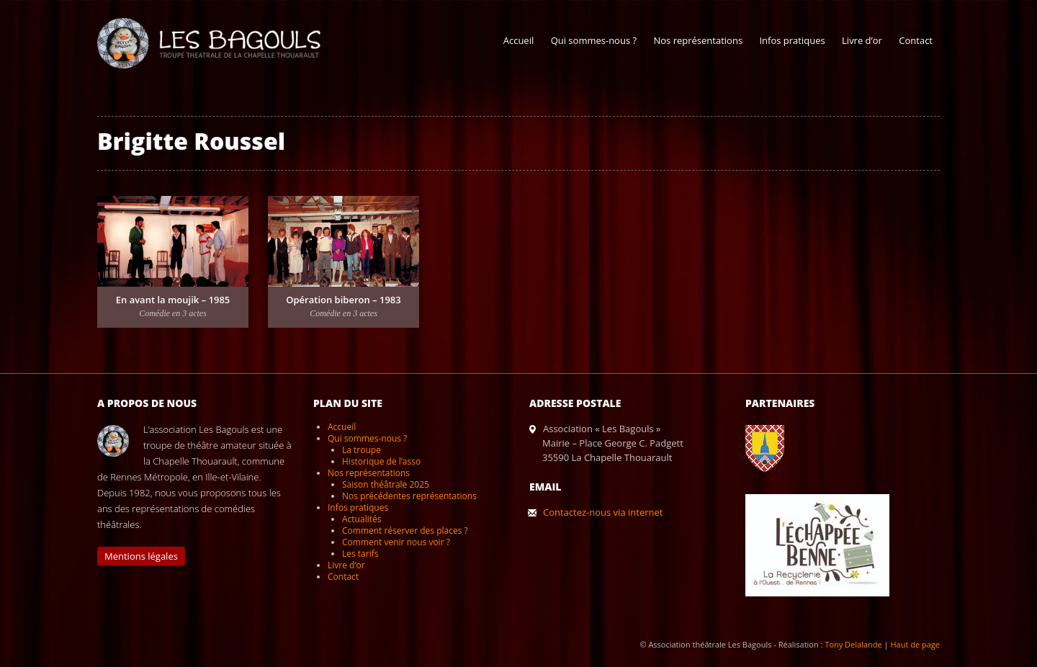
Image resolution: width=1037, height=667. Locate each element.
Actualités (361, 519)
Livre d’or (862, 40)
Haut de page (915, 644)
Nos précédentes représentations (409, 496)
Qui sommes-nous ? (594, 40)
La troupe (361, 450)
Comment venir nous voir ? (396, 542)
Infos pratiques (792, 40)
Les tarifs (360, 553)
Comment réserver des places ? (405, 530)
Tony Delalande (853, 644)
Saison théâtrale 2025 (385, 484)
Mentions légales (141, 556)
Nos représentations (697, 40)
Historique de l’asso (381, 461)
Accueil (518, 40)
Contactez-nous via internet (603, 512)
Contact (916, 40)
